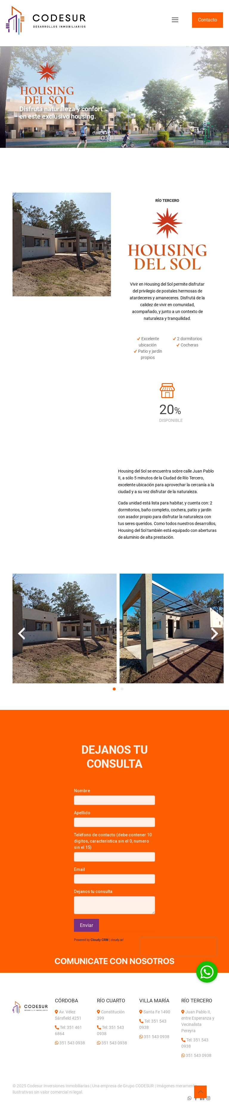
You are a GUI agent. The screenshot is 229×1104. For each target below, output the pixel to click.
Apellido (82, 913)
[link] (114, 962)
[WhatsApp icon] (189, 1098)
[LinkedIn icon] (202, 1098)
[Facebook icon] (196, 1098)
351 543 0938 (72, 1042)
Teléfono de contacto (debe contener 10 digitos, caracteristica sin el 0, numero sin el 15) (113, 941)
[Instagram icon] (208, 1098)
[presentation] (21, 633)
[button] (114, 689)
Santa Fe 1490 (156, 1011)
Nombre (82, 890)
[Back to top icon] (200, 1092)
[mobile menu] (175, 20)
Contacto (207, 20)
